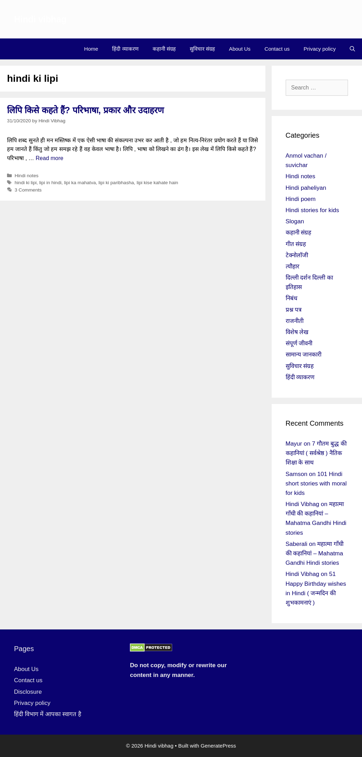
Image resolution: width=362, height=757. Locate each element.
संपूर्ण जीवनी (299, 343)
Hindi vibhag (40, 19)
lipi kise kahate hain (157, 182)
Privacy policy (320, 49)
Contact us (277, 49)
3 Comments (28, 190)
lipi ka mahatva (80, 182)
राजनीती (295, 321)
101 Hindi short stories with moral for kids (316, 483)
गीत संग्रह (296, 244)
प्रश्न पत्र (294, 310)
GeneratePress (218, 746)
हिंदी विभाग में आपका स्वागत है (47, 714)
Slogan (295, 221)
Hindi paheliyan (306, 188)
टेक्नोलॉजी (297, 255)
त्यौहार (292, 266)
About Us (240, 49)
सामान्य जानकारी (304, 354)
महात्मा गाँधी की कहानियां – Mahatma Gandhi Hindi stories (314, 553)
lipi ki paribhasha (116, 182)
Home (91, 49)
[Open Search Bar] (352, 48)
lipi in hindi (50, 182)
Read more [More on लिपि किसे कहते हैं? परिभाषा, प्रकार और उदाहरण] (49, 158)
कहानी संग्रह (164, 49)
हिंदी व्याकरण (125, 49)
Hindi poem (301, 199)
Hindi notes (27, 175)
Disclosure (28, 691)
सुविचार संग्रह (202, 49)
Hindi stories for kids (312, 210)
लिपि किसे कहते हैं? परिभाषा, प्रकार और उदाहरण (85, 110)
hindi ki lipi (26, 182)
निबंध (291, 298)
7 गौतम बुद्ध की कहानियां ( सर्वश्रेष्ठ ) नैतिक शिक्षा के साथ (316, 453)
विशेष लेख (297, 332)
